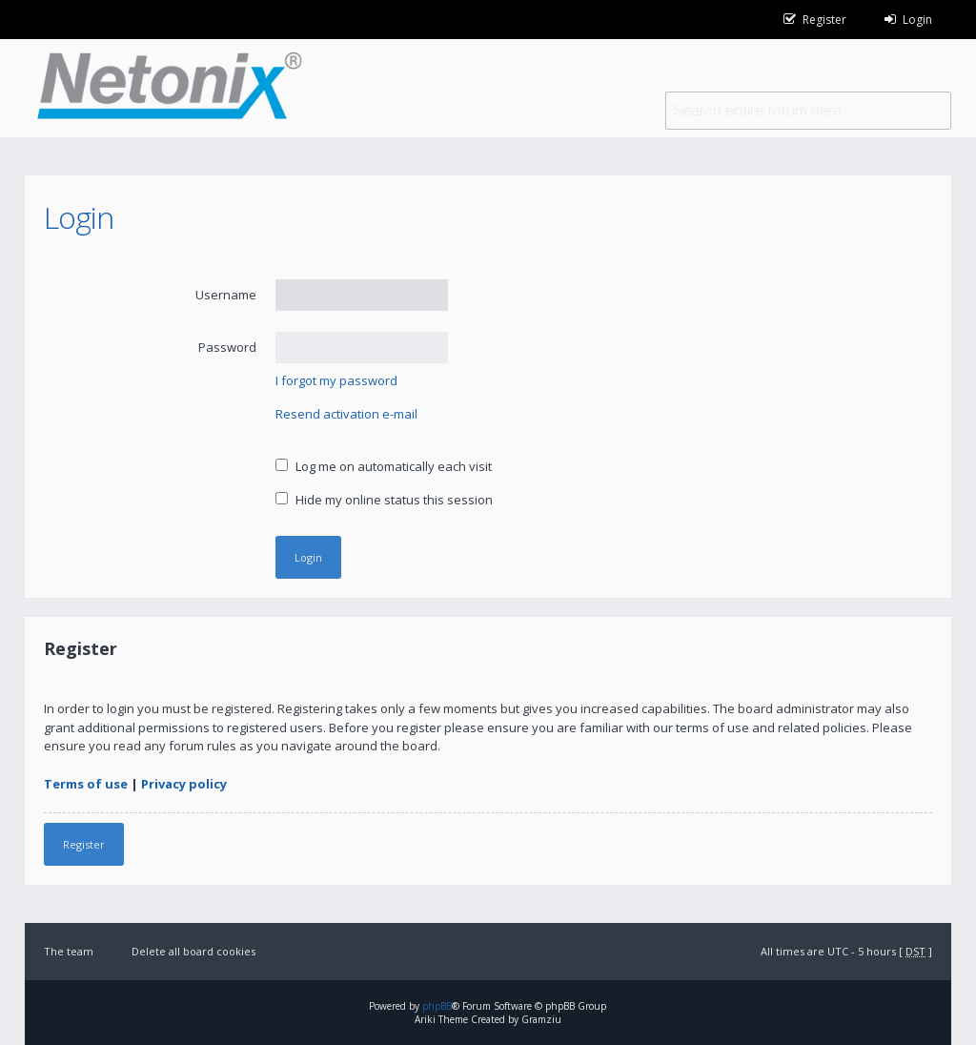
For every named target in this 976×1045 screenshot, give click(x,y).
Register (84, 844)
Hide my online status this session (384, 499)
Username (225, 294)
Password (227, 347)
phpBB (437, 1006)
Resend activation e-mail (346, 413)
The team (68, 951)
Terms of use (86, 783)
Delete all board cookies (193, 951)
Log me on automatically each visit (383, 466)
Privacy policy (184, 783)
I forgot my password (336, 380)
